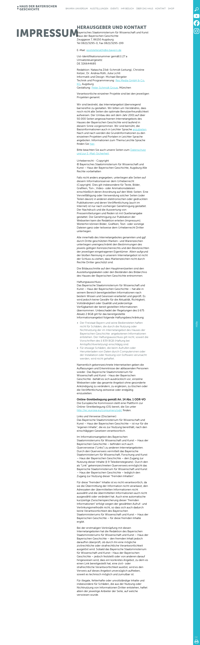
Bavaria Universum (77, 8)
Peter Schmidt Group (105, 87)
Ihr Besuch (127, 8)
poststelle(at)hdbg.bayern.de (103, 50)
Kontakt (160, 8)
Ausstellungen (99, 8)
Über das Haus (144, 8)
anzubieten (139, 129)
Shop (171, 8)
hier (92, 143)
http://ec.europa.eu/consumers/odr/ (99, 410)
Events (114, 8)
